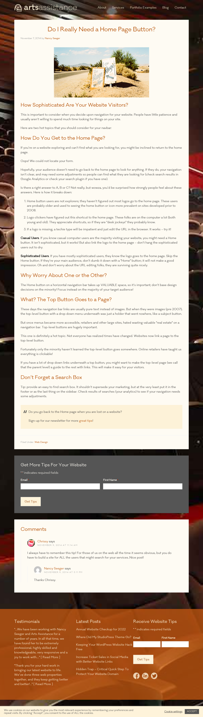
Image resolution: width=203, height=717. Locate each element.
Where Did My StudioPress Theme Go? (103, 637)
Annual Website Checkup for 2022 (101, 629)
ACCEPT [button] (192, 711)
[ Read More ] (50, 657)
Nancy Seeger (54, 568)
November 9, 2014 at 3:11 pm (63, 572)
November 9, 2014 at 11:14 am (57, 545)
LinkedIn (145, 676)
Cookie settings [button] (173, 711)
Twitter (154, 676)
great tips (85, 421)
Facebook (136, 676)
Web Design (41, 442)
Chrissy (42, 541)
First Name (110, 480)
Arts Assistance (46, 8)
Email (25, 480)
